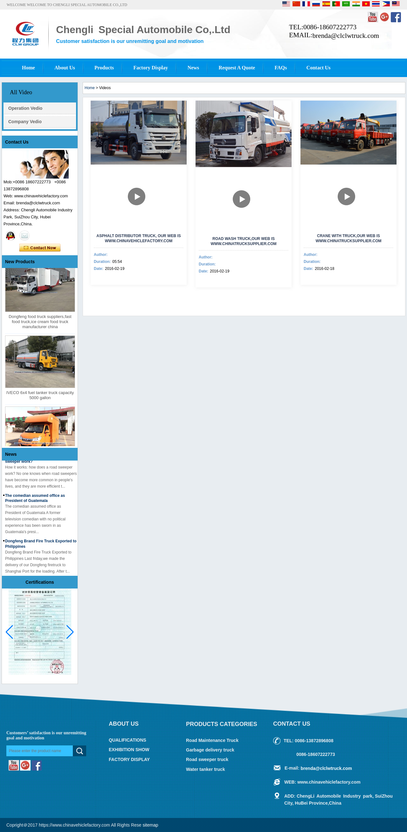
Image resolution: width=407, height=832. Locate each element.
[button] (70, 632)
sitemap (150, 825)
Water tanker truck (205, 769)
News (193, 67)
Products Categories (221, 724)
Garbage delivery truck (210, 749)
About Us (64, 67)
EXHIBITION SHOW (129, 749)
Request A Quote (236, 67)
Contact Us (319, 67)
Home (28, 67)
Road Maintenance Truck (212, 740)
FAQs (280, 67)
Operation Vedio (25, 108)
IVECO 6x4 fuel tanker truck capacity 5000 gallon (40, 396)
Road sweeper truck (207, 759)
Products (104, 67)
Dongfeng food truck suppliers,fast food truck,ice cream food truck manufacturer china (40, 322)
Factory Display (150, 67)
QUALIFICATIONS (127, 740)
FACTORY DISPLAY (129, 759)
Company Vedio (25, 121)
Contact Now (39, 248)
